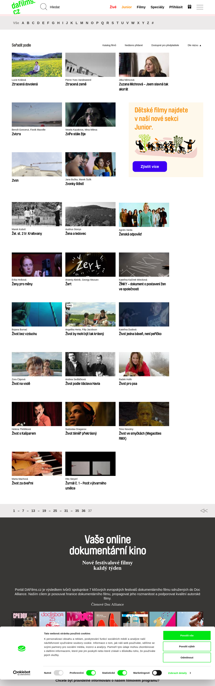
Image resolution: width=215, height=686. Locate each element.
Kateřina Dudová (177, 230)
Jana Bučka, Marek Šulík (26, 179)
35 (77, 361)
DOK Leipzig (100, 502)
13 (33, 361)
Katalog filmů (109, 45)
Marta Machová (59, 329)
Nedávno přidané (134, 45)
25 (55, 361)
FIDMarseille (127, 502)
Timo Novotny (19, 329)
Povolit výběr (187, 653)
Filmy (141, 7)
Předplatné (83, 598)
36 (83, 361)
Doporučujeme (53, 604)
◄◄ (199, 361)
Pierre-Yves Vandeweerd (64, 80)
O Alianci (17, 598)
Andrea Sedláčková (62, 279)
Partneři (16, 601)
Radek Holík (96, 279)
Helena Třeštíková (139, 279)
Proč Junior (109, 601)
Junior (126, 7)
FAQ (79, 607)
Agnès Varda (136, 180)
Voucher (82, 601)
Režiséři (49, 613)
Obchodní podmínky (24, 607)
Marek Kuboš (58, 179)
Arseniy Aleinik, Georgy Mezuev (29, 230)
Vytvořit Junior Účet (111, 605)
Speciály (157, 7)
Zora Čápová (19, 279)
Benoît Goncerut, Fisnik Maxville (25, 131)
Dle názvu (193, 45)
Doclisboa (43, 502)
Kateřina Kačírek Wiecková (66, 230)
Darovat (82, 604)
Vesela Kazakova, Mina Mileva (68, 129)
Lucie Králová (19, 80)
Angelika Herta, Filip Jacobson (146, 230)
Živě (113, 7)
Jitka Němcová (98, 80)
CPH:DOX (16, 502)
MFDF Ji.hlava (155, 502)
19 (44, 361)
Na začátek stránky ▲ (191, 593)
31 (66, 361)
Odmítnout (187, 663)
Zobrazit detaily (177, 679)
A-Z (47, 598)
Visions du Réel (184, 502)
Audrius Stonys (98, 179)
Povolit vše (187, 641)
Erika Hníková (175, 180)
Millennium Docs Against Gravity (78, 503)
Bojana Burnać (98, 230)
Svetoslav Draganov (179, 279)
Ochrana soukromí (23, 604)
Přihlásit (175, 7)
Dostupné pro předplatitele (165, 45)
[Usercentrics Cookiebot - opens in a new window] (21, 679)
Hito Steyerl (96, 329)
